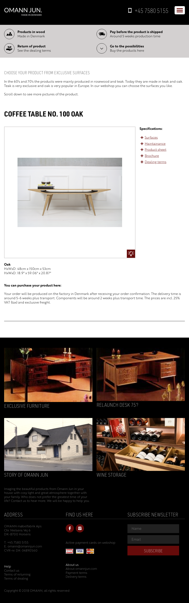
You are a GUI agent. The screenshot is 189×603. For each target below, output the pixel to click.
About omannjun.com (81, 568)
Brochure (152, 155)
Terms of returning (17, 574)
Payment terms (76, 572)
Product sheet (155, 149)
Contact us (11, 570)
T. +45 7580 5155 (16, 542)
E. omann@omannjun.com (23, 546)
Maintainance (155, 143)
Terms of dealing (16, 578)
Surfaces (151, 137)
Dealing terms (155, 161)
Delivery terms (76, 576)
